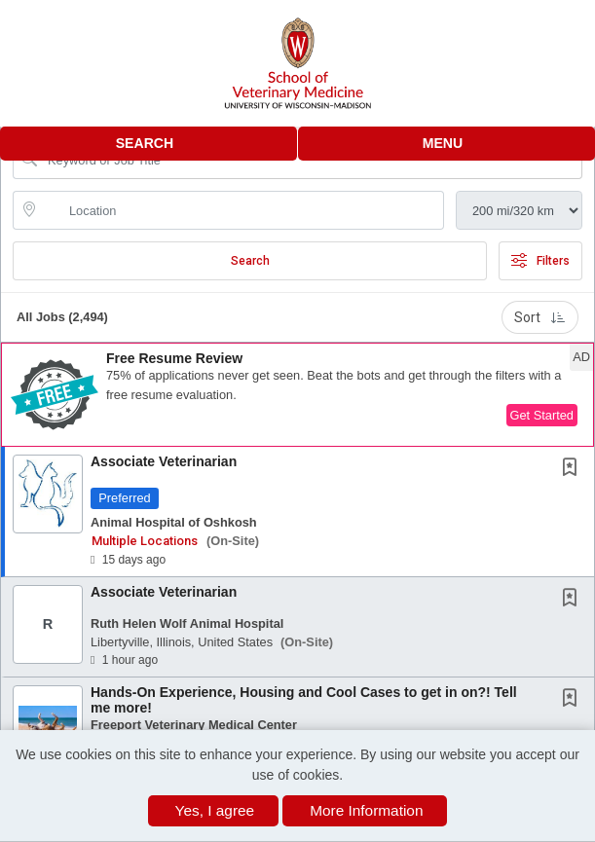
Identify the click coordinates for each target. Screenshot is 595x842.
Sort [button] (540, 317)
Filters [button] (540, 261)
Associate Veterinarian (164, 461)
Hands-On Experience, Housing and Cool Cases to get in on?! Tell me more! (304, 699)
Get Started (542, 415)
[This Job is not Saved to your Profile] (573, 469)
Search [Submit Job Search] (250, 261)
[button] (447, 144)
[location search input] (242, 210)
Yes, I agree (215, 810)
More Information (366, 810)
